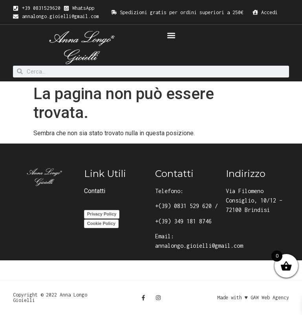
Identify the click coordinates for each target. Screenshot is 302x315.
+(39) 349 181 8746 (183, 221)
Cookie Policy (101, 223)
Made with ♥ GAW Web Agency (253, 297)
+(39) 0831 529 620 (183, 206)
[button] (171, 35)
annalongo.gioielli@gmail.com (199, 245)
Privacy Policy (102, 214)
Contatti (94, 191)
